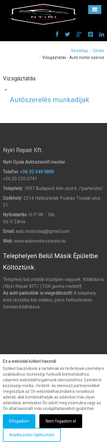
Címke (98, 50)
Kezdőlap (79, 50)
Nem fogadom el (61, 421)
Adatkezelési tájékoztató (31, 435)
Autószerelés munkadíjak (49, 100)
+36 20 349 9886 (37, 172)
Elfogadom (19, 421)
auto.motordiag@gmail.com (43, 231)
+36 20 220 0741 (20, 178)
